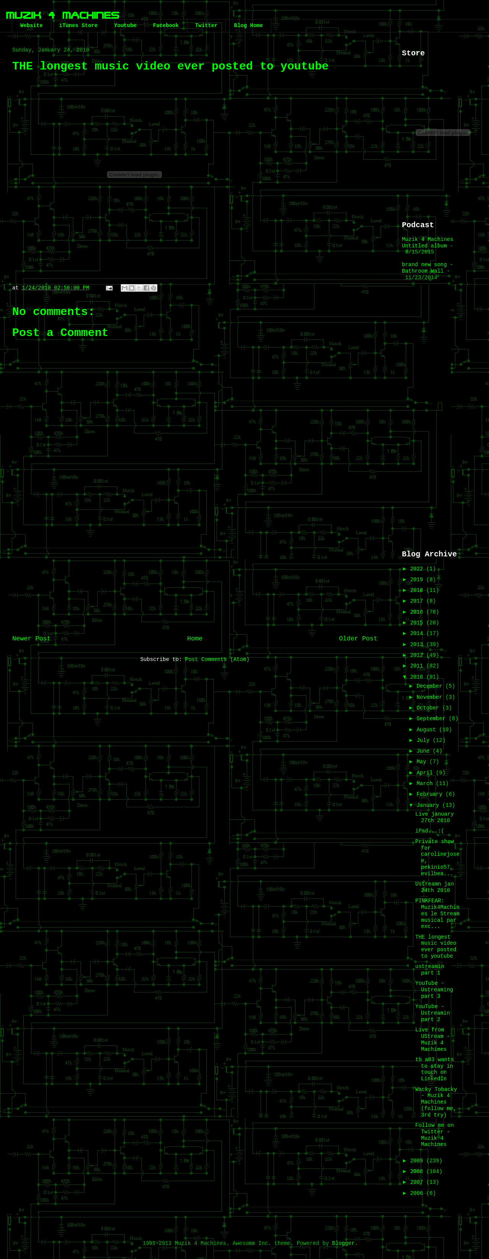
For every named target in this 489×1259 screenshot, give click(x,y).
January (429, 805)
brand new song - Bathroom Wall (427, 268)
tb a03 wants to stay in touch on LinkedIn (434, 1069)
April (426, 773)
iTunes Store (78, 26)
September (432, 719)
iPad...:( (429, 831)
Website (31, 26)
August (427, 730)
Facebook (165, 26)
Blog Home (248, 26)
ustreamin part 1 (429, 969)
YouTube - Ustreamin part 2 (432, 1013)
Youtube (125, 26)
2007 (418, 1182)
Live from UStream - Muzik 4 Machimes (432, 1039)
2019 (418, 580)
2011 (418, 666)
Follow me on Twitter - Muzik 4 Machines (434, 1134)
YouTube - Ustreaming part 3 (434, 989)
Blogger (343, 1243)
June (424, 751)
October (429, 708)
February (430, 794)
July (424, 740)
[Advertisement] (195, 566)
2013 (418, 645)
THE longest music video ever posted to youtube (435, 946)
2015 (418, 623)
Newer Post (31, 638)
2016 (418, 612)
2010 (418, 677)
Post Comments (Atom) (217, 659)
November (430, 697)
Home (194, 638)
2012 (418, 655)
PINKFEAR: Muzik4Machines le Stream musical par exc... (437, 913)
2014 (418, 633)
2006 (418, 1193)
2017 (418, 601)
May (422, 762)
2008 (418, 1171)
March (426, 784)
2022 (418, 569)
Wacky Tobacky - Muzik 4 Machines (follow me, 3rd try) (436, 1102)
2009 (418, 1161)
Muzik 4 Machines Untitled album (427, 242)
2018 (418, 590)
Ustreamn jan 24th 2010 (434, 887)
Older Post (358, 638)
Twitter (206, 26)
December (430, 686)
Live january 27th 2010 (434, 817)
